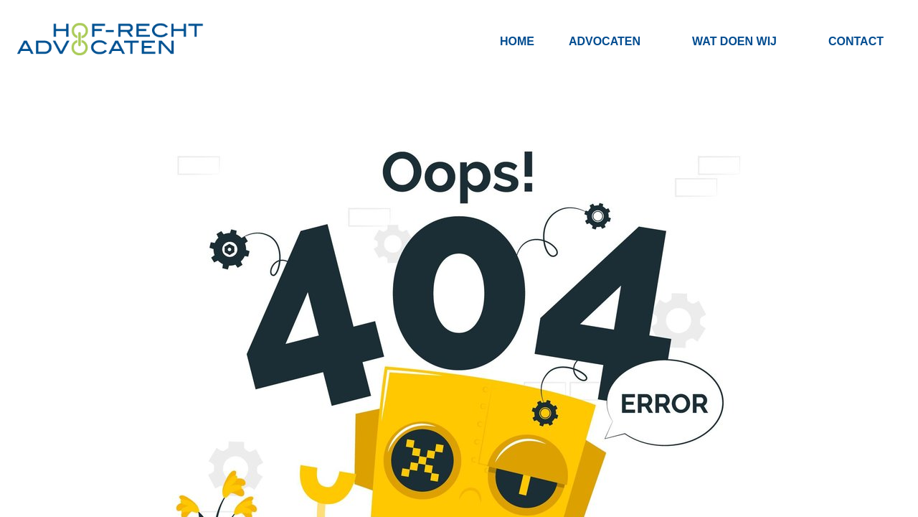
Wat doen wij (734, 41)
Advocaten (604, 41)
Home (517, 41)
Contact (856, 41)
